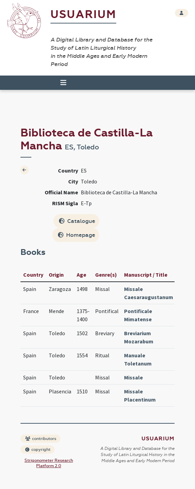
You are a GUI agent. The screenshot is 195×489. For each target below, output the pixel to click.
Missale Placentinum (140, 395)
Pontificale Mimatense (138, 315)
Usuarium (83, 14)
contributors (40, 438)
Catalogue (77, 221)
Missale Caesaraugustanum (148, 293)
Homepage (76, 235)
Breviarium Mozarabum (138, 337)
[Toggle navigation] (63, 83)
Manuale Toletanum (138, 359)
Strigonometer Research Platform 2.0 (49, 463)
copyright (37, 449)
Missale (133, 377)
